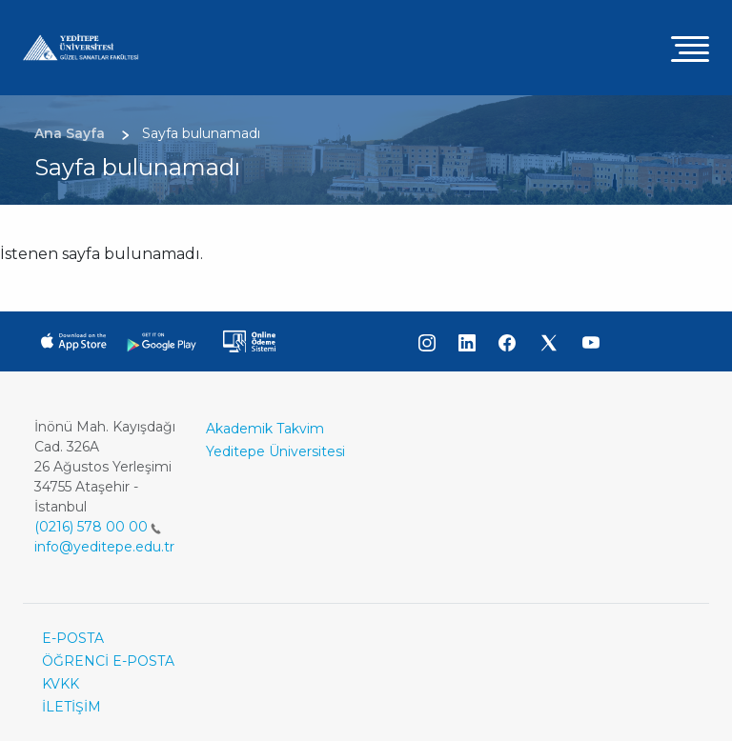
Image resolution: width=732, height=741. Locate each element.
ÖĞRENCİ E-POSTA (108, 661)
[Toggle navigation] (690, 48)
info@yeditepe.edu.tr (104, 546)
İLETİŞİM (71, 706)
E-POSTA (73, 638)
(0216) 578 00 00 (97, 526)
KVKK (60, 683)
